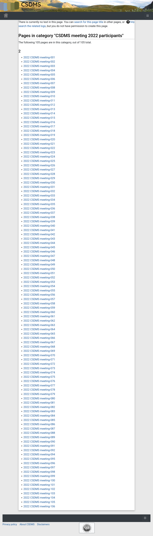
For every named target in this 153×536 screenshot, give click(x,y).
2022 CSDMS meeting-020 (39, 139)
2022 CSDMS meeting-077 (39, 385)
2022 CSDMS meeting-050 (39, 269)
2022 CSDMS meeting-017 (39, 126)
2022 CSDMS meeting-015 (39, 117)
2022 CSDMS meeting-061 (39, 316)
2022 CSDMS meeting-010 (39, 96)
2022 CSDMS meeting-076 (39, 381)
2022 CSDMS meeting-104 (39, 497)
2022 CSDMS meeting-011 (39, 100)
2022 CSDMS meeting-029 (39, 178)
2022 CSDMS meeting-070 (39, 355)
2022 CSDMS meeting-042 (39, 234)
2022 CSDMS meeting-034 (39, 199)
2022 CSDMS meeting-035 (39, 204)
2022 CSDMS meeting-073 (39, 368)
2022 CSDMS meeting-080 (39, 398)
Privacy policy (10, 524)
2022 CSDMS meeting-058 (39, 303)
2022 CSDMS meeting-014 (39, 113)
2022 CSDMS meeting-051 (39, 273)
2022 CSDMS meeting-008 (39, 87)
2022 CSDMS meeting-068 (39, 346)
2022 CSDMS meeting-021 (39, 143)
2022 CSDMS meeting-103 (39, 493)
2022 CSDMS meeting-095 (39, 458)
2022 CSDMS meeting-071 (39, 359)
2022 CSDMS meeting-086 (39, 424)
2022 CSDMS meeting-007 (39, 83)
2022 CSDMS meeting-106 (39, 506)
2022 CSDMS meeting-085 (39, 420)
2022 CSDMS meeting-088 (39, 432)
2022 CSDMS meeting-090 (39, 441)
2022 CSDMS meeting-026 (39, 165)
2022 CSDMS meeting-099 (39, 476)
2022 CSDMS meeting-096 (39, 463)
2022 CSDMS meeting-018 (39, 130)
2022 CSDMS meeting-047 (39, 256)
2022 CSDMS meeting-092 (39, 450)
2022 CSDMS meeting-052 (39, 277)
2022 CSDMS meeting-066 (39, 338)
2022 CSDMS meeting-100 (39, 480)
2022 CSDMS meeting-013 (39, 109)
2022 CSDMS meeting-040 (39, 225)
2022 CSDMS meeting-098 (39, 471)
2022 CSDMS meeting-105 (39, 502)
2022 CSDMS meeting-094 (39, 454)
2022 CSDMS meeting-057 (39, 299)
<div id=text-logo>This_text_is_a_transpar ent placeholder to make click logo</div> (5, 6)
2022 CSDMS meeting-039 (39, 221)
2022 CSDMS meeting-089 (39, 437)
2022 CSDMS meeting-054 (39, 286)
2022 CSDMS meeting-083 (39, 411)
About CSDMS (27, 524)
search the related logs (32, 26)
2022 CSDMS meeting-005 (39, 74)
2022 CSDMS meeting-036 (39, 208)
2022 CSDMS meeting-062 (39, 320)
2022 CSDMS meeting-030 (39, 182)
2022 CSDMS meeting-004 (39, 70)
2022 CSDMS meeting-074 (39, 372)
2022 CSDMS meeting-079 (39, 394)
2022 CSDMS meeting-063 (39, 325)
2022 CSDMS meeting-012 (39, 104)
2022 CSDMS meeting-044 (39, 243)
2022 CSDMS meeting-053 (39, 282)
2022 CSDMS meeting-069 (39, 350)
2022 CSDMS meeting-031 (39, 187)
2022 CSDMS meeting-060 (39, 312)
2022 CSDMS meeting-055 (39, 290)
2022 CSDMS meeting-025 (39, 161)
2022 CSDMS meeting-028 (39, 174)
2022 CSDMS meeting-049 (39, 264)
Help (130, 22)
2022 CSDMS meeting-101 (39, 484)
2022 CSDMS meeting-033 (39, 195)
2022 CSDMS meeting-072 (39, 363)
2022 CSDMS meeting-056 (39, 294)
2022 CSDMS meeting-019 (39, 135)
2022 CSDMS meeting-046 (39, 251)
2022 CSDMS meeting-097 (39, 467)
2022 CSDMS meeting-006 (39, 79)
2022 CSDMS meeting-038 (39, 217)
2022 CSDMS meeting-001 (39, 57)
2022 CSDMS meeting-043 (39, 238)
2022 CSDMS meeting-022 (39, 148)
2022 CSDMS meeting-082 (39, 407)
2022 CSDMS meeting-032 (39, 191)
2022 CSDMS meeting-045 (39, 247)
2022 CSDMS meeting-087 (39, 428)
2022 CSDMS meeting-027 (39, 169)
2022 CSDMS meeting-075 (39, 376)
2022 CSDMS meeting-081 (39, 402)
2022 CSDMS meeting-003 (39, 66)
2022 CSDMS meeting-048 (39, 260)
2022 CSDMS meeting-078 (39, 389)
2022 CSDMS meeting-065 (39, 333)
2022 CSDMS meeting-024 (39, 156)
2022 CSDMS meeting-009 (39, 92)
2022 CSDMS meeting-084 (39, 415)
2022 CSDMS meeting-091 (39, 445)
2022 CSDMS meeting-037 (39, 212)
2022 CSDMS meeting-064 (39, 329)
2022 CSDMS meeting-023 (39, 152)
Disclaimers (43, 524)
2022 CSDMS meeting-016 (39, 122)
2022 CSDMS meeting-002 (39, 61)
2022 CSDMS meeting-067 (39, 342)
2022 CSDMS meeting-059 (39, 307)
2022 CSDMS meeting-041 (39, 230)
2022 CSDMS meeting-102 (39, 489)
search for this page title (88, 22)
